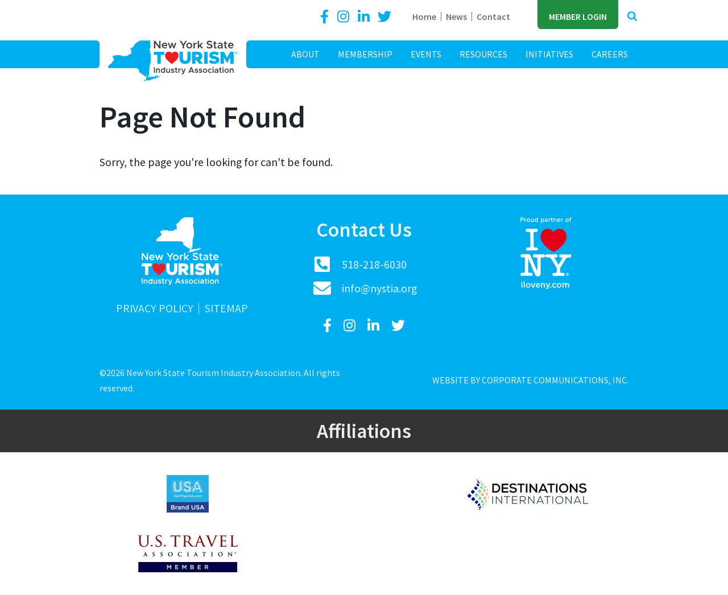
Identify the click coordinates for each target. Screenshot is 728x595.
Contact (493, 16)
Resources (483, 54)
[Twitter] (384, 17)
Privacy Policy (154, 309)
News (456, 16)
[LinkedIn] (365, 17)
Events (426, 54)
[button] (632, 17)
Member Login (578, 16)
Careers (610, 54)
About (305, 54)
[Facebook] (326, 17)
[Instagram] (344, 17)
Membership (365, 54)
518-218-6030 (374, 264)
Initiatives (549, 54)
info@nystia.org (379, 288)
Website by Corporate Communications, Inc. (530, 380)
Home (424, 16)
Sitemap (226, 309)
